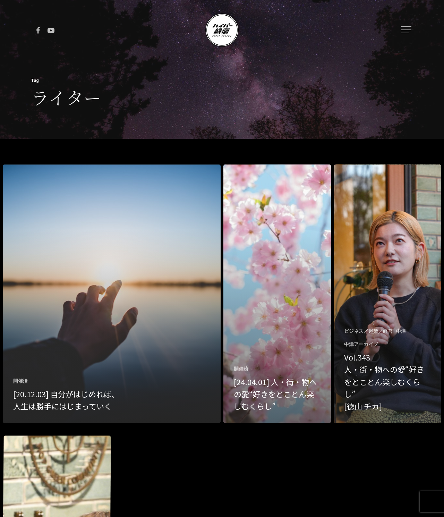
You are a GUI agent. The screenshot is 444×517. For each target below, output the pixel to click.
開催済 (20, 381)
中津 (401, 331)
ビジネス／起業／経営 (368, 331)
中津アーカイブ (361, 344)
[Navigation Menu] (407, 29)
